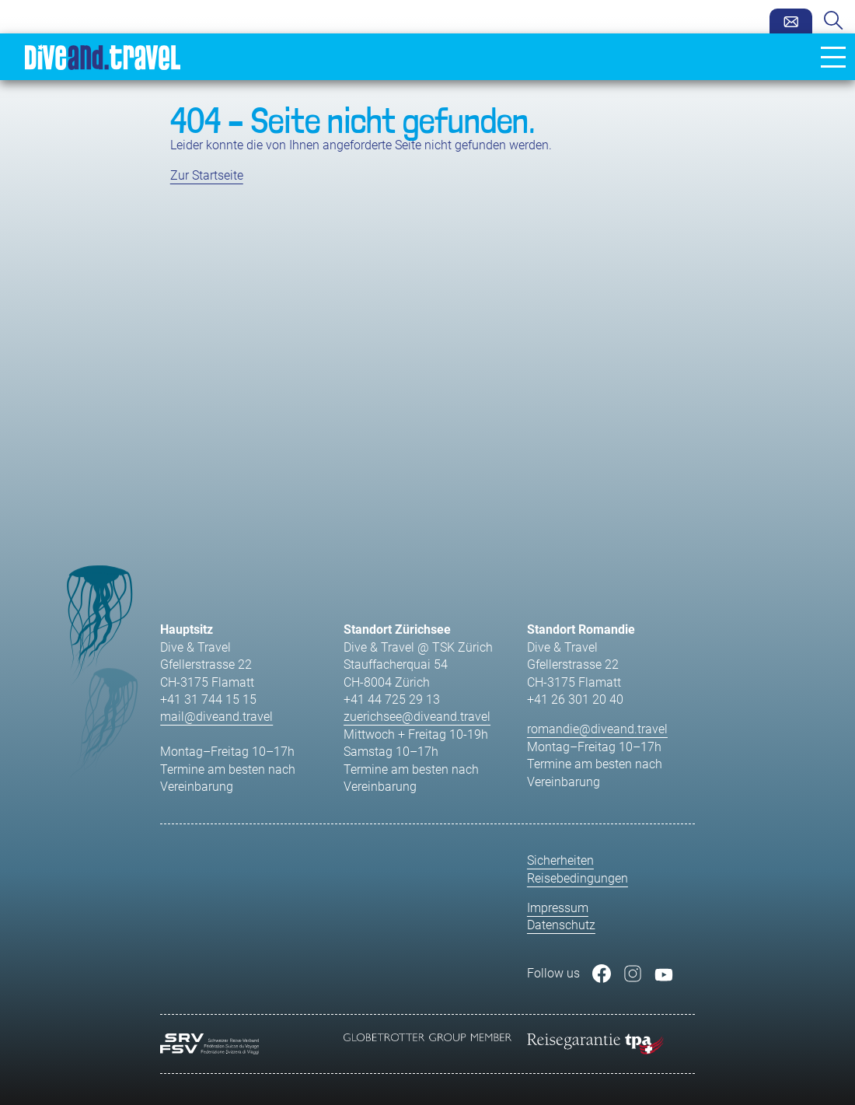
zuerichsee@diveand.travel (417, 716)
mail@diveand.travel (216, 716)
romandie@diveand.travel (597, 729)
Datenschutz (561, 925)
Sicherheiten (560, 860)
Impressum (557, 907)
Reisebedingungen (577, 878)
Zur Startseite (206, 175)
